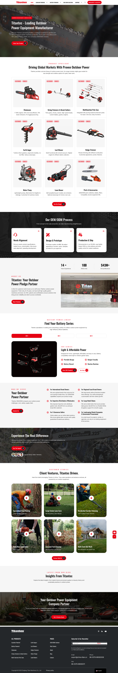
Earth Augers (34, 642)
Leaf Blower (59, 150)
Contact (52, 657)
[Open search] (85, 2)
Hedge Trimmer (90, 150)
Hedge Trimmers (35, 650)
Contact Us (18, 411)
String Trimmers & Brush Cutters (59, 110)
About (51, 650)
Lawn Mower (59, 190)
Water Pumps (34, 654)
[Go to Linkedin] (98, 631)
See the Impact (19, 448)
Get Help (84, 370)
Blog (51, 654)
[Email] (85, 643)
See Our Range (59, 204)
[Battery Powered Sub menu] (60, 2)
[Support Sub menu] (81, 2)
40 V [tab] (59, 336)
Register (99, 643)
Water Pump (27, 190)
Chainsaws (27, 110)
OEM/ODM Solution (68, 2)
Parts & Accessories (91, 190)
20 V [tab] (27, 336)
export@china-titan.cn (79, 657)
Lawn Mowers (34, 657)
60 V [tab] (91, 336)
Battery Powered (54, 2)
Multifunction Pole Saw (91, 109)
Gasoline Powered (40, 2)
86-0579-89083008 (97, 657)
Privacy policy (50, 670)
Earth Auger (27, 150)
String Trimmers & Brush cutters (19, 654)
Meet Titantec (18, 302)
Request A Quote (94, 2)
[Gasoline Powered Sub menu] (47, 2)
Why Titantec (53, 646)
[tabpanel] (59, 359)
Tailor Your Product (20, 43)
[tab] (26, 336)
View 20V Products (69, 370)
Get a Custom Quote (59, 618)
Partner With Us (59, 558)
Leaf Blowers (34, 646)
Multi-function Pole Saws (17, 657)
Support (77, 2)
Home (32, 2)
